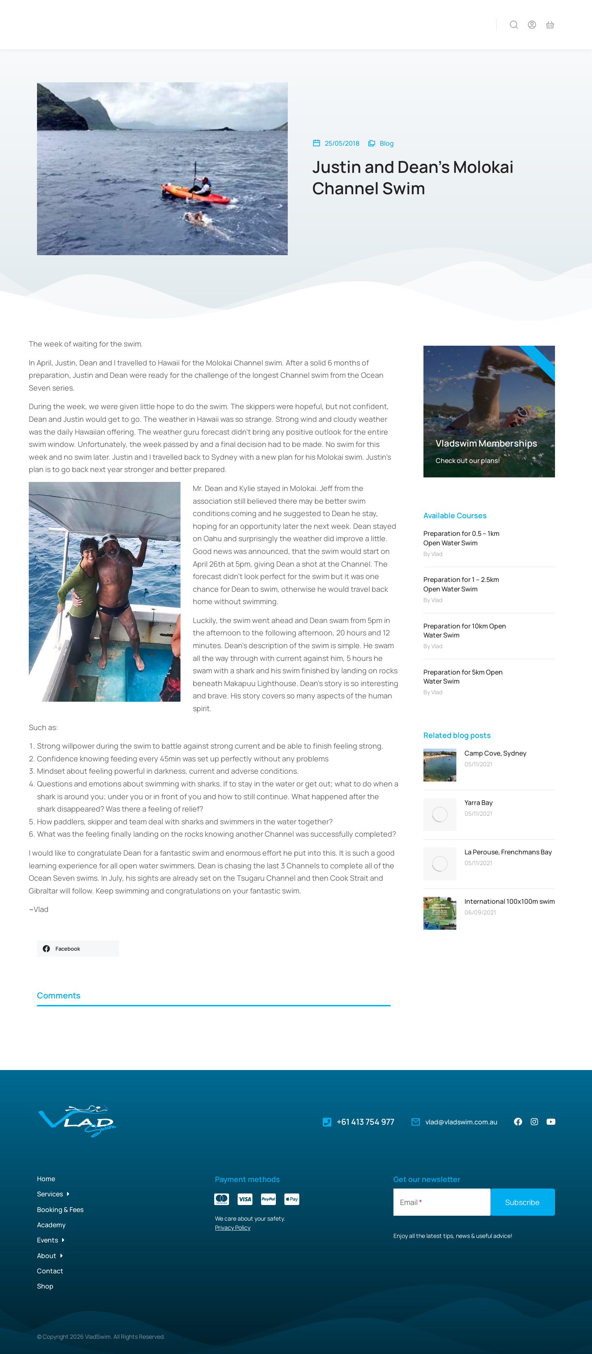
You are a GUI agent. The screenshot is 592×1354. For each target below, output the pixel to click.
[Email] (441, 1202)
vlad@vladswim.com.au (461, 1121)
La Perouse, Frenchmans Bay (508, 851)
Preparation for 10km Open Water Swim (464, 630)
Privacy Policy (232, 1227)
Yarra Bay (479, 802)
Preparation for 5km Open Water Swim (463, 677)
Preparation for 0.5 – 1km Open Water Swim (461, 538)
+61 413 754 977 (365, 1121)
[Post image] (439, 765)
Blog (387, 143)
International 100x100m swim (510, 901)
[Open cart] (550, 25)
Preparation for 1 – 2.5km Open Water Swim (461, 584)
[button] (78, 948)
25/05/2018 (342, 143)
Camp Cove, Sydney (496, 753)
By (432, 554)
